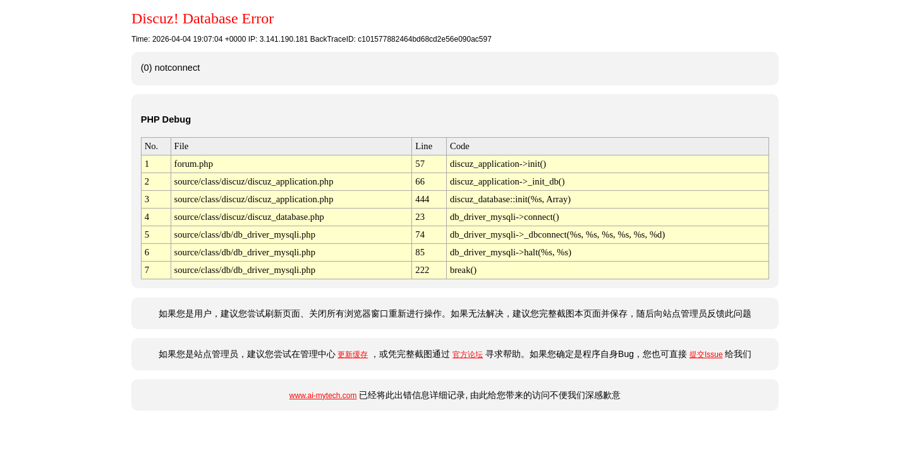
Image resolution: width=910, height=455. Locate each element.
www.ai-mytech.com (323, 395)
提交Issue (706, 354)
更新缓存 (352, 354)
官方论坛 (467, 354)
